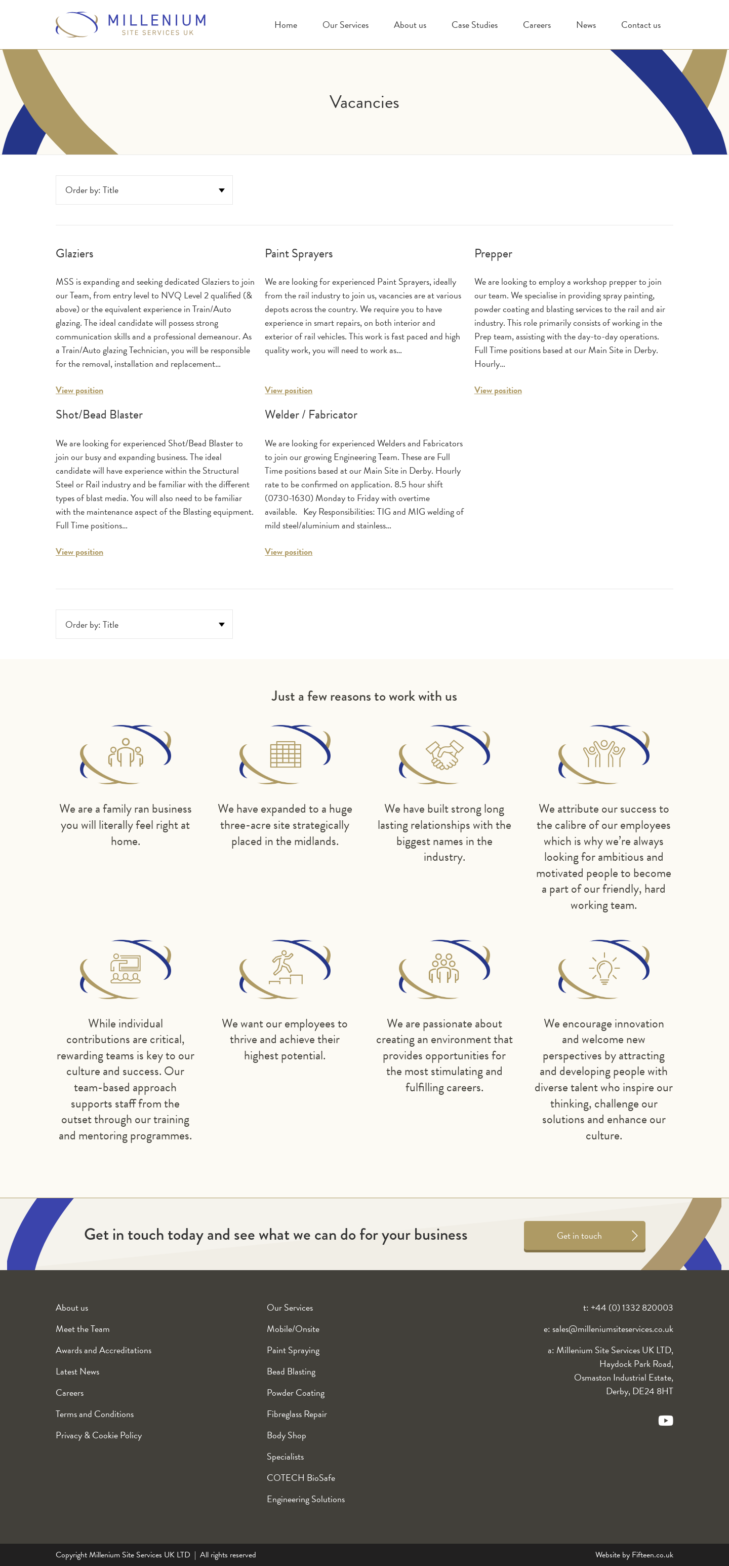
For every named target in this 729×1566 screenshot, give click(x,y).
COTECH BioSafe (301, 1477)
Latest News (77, 1371)
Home (285, 24)
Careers (537, 24)
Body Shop (286, 1435)
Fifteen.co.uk (652, 1555)
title (110, 190)
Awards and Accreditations (103, 1350)
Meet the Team (83, 1328)
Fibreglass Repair (297, 1414)
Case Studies (475, 24)
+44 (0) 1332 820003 (632, 1307)
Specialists (285, 1456)
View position (79, 390)
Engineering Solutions (306, 1499)
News (586, 24)
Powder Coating (296, 1392)
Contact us (641, 24)
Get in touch (579, 1235)
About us (410, 24)
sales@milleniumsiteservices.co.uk (612, 1328)
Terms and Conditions (95, 1414)
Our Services (345, 24)
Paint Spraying (293, 1350)
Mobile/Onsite (293, 1328)
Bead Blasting (291, 1371)
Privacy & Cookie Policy (99, 1435)
